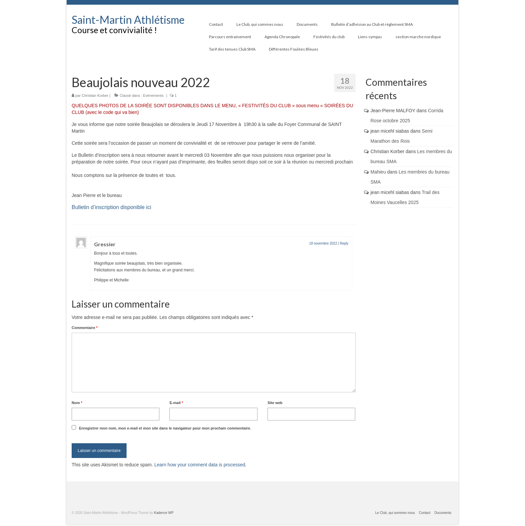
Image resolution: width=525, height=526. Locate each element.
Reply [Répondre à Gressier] (344, 243)
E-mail (176, 403)
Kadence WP (163, 513)
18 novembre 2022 (323, 243)
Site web (275, 403)
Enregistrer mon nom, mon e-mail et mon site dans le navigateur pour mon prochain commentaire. (165, 428)
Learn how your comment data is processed (199, 464)
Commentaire (85, 328)
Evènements (153, 95)
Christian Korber (95, 95)
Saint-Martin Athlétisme (128, 19)
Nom (77, 403)
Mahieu (378, 172)
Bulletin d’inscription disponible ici (111, 207)
